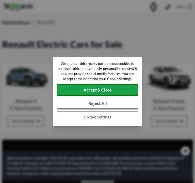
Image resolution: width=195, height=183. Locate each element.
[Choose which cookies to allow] (97, 117)
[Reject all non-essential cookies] (97, 104)
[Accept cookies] (97, 90)
